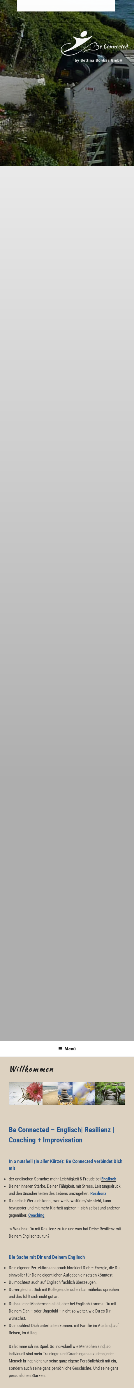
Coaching (36, 1215)
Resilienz (98, 1193)
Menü (67, 1048)
